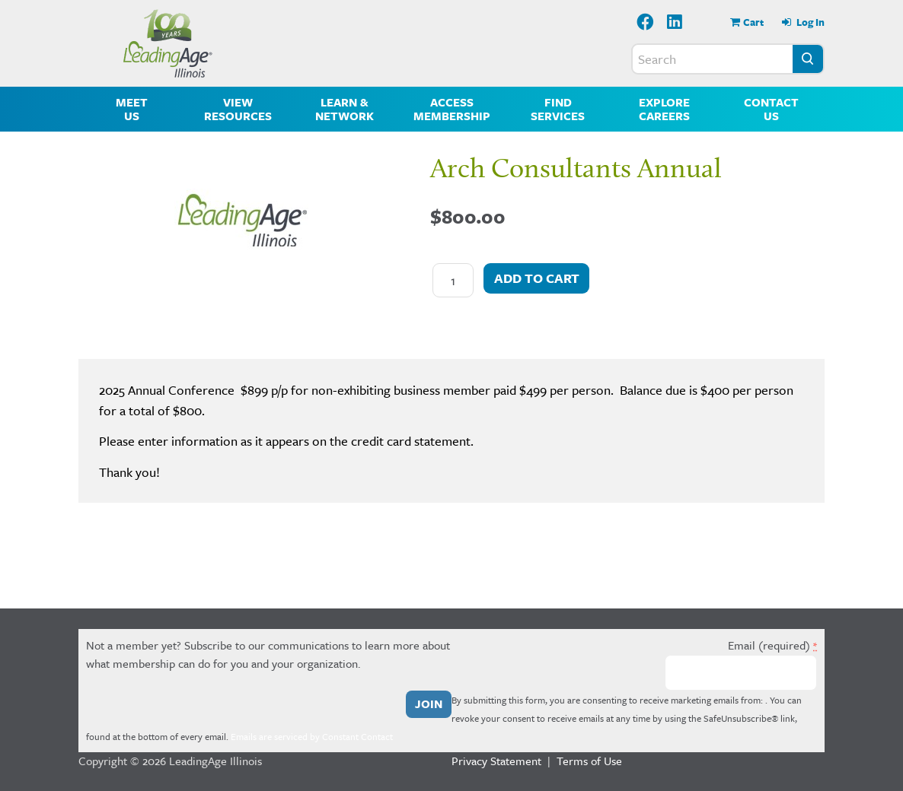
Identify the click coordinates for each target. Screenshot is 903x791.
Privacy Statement (496, 760)
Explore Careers (664, 109)
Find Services (558, 109)
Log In (809, 22)
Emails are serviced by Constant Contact (312, 736)
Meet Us (132, 109)
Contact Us (771, 109)
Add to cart (536, 277)
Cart (753, 22)
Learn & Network (344, 109)
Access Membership (451, 109)
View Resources (238, 109)
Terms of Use (589, 760)
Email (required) (772, 645)
